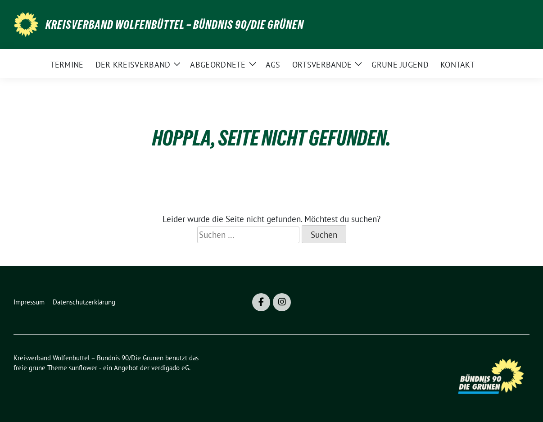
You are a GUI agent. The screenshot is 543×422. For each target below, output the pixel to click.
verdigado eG (170, 367)
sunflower (83, 367)
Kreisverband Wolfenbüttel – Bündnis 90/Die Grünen (174, 25)
